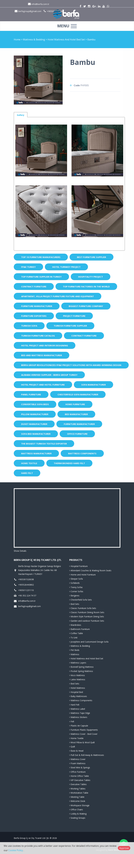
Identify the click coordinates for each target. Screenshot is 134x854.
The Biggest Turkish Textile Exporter (44, 443)
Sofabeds (74, 583)
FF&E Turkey (28, 266)
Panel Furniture (31, 394)
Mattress (74, 654)
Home (17, 39)
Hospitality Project (90, 276)
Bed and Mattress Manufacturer (41, 355)
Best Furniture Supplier (91, 257)
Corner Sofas (76, 591)
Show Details (20, 550)
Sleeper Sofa (76, 578)
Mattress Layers (77, 662)
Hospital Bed (76, 692)
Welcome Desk (77, 801)
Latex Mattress (77, 679)
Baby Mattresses (78, 696)
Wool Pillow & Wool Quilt (82, 742)
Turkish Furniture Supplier (70, 325)
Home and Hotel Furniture (82, 574)
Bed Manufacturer (76, 414)
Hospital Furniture (78, 566)
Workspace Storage (79, 805)
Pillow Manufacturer (34, 414)
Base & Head (76, 750)
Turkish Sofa (29, 325)
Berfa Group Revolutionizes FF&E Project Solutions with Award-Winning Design (71, 365)
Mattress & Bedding (34, 39)
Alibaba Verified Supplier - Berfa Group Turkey (49, 374)
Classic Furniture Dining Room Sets (86, 612)
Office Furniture (77, 433)
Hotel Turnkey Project (66, 266)
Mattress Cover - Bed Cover (83, 734)
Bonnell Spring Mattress (81, 666)
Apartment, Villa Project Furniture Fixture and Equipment (57, 296)
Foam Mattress (77, 763)
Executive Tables (78, 784)
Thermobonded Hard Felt (69, 463)
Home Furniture (75, 404)
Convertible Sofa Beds (35, 404)
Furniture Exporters (33, 315)
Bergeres (74, 595)
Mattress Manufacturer (36, 453)
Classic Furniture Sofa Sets (82, 608)
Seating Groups (77, 817)
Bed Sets (74, 604)
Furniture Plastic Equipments (83, 729)
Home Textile (29, 463)
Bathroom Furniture (79, 629)
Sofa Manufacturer (93, 384)
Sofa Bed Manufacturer (35, 433)
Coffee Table (76, 633)
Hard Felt (27, 472)
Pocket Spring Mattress (81, 671)
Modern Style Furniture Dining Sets (86, 616)
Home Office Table (79, 776)
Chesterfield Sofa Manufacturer (78, 394)
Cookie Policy (16, 850)
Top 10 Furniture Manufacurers (40, 257)
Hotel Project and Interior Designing (44, 345)
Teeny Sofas (76, 587)
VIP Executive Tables (79, 780)
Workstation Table (78, 792)
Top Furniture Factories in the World (86, 286)
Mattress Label (77, 708)
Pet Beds (74, 650)
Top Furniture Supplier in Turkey (41, 276)
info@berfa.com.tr (38, 4)
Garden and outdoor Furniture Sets (86, 620)
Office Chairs (76, 809)
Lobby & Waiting (77, 813)
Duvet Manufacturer (34, 423)
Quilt (72, 746)
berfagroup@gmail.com (29, 606)
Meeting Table (76, 796)
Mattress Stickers (78, 717)
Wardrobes (75, 625)
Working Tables (77, 788)
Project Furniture (74, 315)
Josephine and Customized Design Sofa (88, 641)
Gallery (20, 115)
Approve (124, 848)
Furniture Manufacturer (36, 306)
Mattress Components (82, 453)
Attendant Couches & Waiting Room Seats (90, 570)
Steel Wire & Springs (79, 767)
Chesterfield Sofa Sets (80, 599)
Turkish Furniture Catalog (38, 335)
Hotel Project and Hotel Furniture (43, 384)
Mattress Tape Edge (79, 713)
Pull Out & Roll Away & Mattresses (86, 755)
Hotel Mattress (77, 687)
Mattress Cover (77, 759)
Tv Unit (73, 637)
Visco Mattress (77, 675)
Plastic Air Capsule (78, 725)
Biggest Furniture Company (86, 306)
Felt (71, 721)
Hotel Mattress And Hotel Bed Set (66, 39)
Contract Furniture (33, 286)
